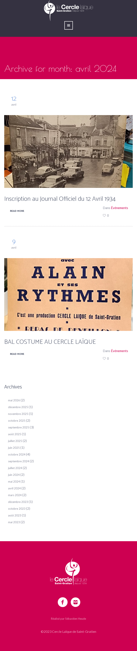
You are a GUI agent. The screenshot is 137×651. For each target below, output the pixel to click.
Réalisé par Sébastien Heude (68, 618)
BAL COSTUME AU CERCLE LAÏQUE (50, 342)
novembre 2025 (18, 414)
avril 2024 (14, 488)
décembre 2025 (18, 407)
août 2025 (14, 434)
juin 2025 (14, 447)
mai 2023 (14, 522)
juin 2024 (14, 474)
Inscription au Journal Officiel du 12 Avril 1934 (60, 199)
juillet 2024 (15, 468)
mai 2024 (14, 481)
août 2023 (14, 515)
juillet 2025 (15, 441)
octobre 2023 (16, 508)
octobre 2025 (16, 420)
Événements (119, 208)
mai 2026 (14, 400)
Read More (17, 211)
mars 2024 (15, 495)
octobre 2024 (16, 454)
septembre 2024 (18, 461)
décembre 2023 (18, 502)
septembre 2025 (18, 427)
